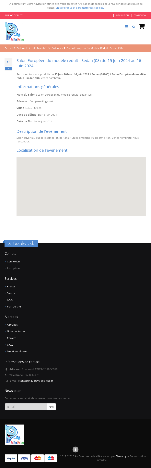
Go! (51, 406)
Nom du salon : (27, 94)
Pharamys (122, 456)
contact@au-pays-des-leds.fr (36, 380)
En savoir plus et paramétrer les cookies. (80, 7)
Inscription (122, 15)
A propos (12, 324)
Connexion (140, 15)
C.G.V (10, 344)
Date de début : (27, 114)
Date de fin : (25, 121)
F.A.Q (10, 300)
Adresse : (23, 101)
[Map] (81, 186)
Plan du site (14, 306)
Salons (11, 293)
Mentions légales (17, 351)
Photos (11, 286)
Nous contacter (16, 331)
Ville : (20, 108)
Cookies (11, 338)
